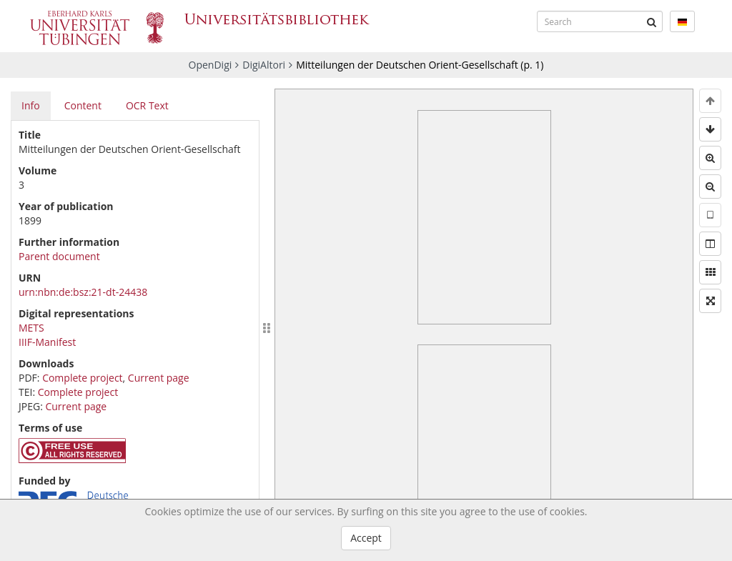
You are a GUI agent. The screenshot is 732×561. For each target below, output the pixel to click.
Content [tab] (83, 105)
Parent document (59, 256)
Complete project (82, 377)
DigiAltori (263, 64)
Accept (366, 538)
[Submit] (652, 21)
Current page (158, 377)
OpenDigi (210, 64)
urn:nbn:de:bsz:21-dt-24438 (83, 292)
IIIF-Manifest (47, 342)
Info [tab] (30, 105)
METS (31, 327)
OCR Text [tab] (147, 105)
